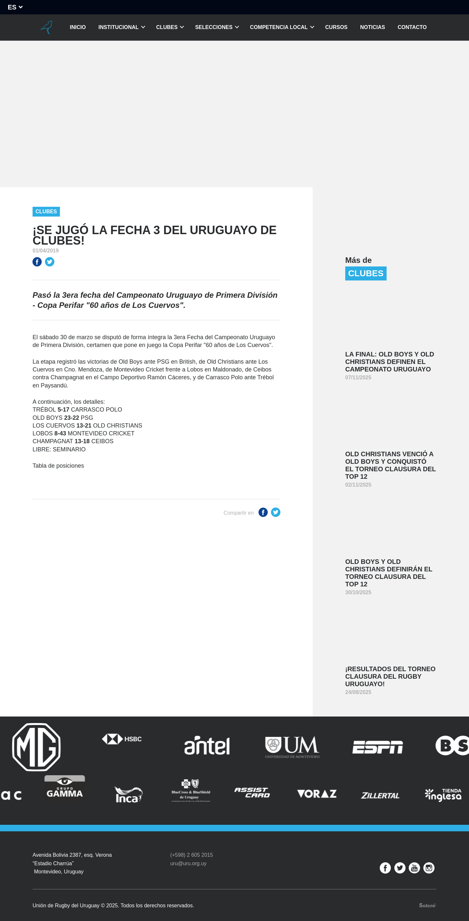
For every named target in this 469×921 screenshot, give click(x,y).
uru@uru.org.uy (188, 855)
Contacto (412, 27)
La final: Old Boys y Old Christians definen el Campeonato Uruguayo (389, 362)
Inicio (78, 27)
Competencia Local (279, 27)
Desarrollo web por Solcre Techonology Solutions (427, 897)
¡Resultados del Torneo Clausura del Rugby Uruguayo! (390, 676)
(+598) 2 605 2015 (191, 847)
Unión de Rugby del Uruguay (46, 27)
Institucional (118, 27)
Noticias (372, 27)
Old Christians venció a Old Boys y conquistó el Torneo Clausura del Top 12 (390, 465)
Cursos (336, 27)
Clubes (167, 27)
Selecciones (214, 27)
